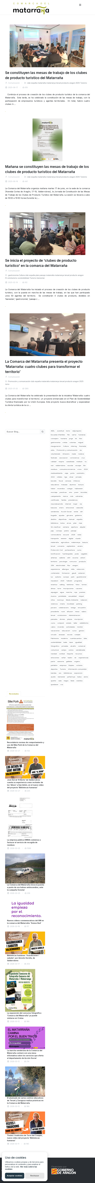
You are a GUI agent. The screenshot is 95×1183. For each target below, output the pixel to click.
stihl (68, 558)
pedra (66, 531)
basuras (54, 508)
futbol (53, 489)
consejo (59, 531)
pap (52, 531)
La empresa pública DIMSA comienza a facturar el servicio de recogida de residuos (24, 842)
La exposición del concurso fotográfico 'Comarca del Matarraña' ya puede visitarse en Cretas (24, 1015)
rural (63, 611)
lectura (81, 485)
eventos (79, 681)
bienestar (41, 278)
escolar (70, 465)
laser (71, 642)
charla (62, 604)
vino (70, 492)
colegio (70, 489)
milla (72, 569)
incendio (60, 627)
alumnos (73, 485)
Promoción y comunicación (19, 381)
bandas (54, 673)
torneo (84, 585)
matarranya (51, 83)
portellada (62, 596)
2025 (78, 83)
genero (81, 631)
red (52, 465)
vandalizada (80, 650)
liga (65, 477)
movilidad (70, 604)
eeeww (63, 538)
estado (68, 623)
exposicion (78, 673)
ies (81, 450)
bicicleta (84, 492)
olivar (71, 477)
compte (77, 635)
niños (53, 600)
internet (68, 504)
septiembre (71, 546)
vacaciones (55, 631)
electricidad (60, 565)
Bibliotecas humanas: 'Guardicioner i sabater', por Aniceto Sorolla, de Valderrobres (23, 958)
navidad (54, 654)
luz (52, 577)
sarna (74, 435)
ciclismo (79, 665)
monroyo (60, 600)
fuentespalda (67, 554)
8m (84, 465)
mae (80, 523)
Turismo (83, 83)
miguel (80, 442)
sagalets (84, 554)
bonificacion (55, 554)
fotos (78, 585)
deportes (54, 669)
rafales (59, 477)
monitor (80, 627)
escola (69, 635)
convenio (60, 546)
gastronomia (13, 275)
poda (77, 554)
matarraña (42, 83)
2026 (73, 535)
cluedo (78, 538)
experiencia (55, 569)
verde (76, 512)
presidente (55, 611)
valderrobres (60, 465)
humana (64, 438)
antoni (82, 558)
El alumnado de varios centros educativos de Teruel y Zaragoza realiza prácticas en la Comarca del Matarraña (25, 1100)
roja (75, 592)
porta (72, 473)
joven (76, 492)
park (72, 577)
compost (60, 623)
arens (86, 677)
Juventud (60, 431)
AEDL (53, 431)
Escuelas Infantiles (58, 435)
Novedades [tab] (14, 694)
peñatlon (54, 665)
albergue (65, 569)
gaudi (74, 573)
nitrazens (66, 454)
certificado (55, 500)
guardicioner (81, 577)
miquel (81, 596)
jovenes (82, 592)
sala (60, 681)
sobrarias (79, 496)
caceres (79, 588)
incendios (61, 489)
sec (60, 673)
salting (62, 585)
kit (76, 438)
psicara (54, 608)
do (75, 658)
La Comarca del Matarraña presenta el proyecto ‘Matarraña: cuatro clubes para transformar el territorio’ (44, 366)
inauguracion (56, 446)
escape (78, 465)
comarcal (81, 646)
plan (37, 275)
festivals (54, 458)
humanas (82, 435)
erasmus (54, 585)
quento (53, 681)
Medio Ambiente (72, 600)
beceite (54, 481)
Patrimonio (55, 638)
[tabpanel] (25, 923)
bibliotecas (68, 673)
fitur (68, 565)
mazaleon (54, 581)
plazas (69, 619)
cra (61, 684)
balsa (79, 677)
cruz (83, 458)
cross (79, 469)
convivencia (74, 458)
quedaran (54, 684)
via (81, 504)
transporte (55, 538)
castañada (70, 462)
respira (61, 462)
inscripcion (78, 619)
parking (79, 604)
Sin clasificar (56, 527)
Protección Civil (57, 550)
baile (65, 642)
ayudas (61, 515)
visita (79, 535)
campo (63, 650)
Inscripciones (68, 588)
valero (83, 611)
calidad (53, 462)
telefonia (70, 585)
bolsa (62, 523)
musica (53, 596)
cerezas (68, 481)
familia (63, 500)
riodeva (81, 454)
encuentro (82, 608)
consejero (54, 438)
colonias (73, 442)
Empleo (71, 665)
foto (80, 438)
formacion (66, 573)
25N (52, 565)
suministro (80, 473)
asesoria (60, 661)
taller (75, 623)
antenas (54, 558)
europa (66, 577)
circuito (54, 635)
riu (86, 462)
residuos (54, 469)
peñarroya (71, 677)
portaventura (70, 550)
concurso (73, 561)
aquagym (54, 592)
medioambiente (56, 473)
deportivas (63, 519)
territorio (54, 561)
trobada (64, 485)
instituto (79, 462)
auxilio (53, 677)
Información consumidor (77, 669)
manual (71, 519)
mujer (75, 504)
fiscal (61, 481)
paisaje (43, 275)
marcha (69, 592)
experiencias (83, 658)
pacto (53, 661)
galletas (69, 661)
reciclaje (54, 492)
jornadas (65, 646)
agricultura (65, 542)
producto (65, 83)
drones (62, 619)
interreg (74, 446)
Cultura (22, 275)
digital (71, 538)
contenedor (55, 573)
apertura (74, 527)
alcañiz (73, 646)
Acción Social (66, 512)
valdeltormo (84, 623)
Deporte (70, 654)
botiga (73, 608)
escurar (66, 535)
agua (62, 592)
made (74, 454)
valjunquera (76, 431)
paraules (54, 619)
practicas (63, 492)
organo (77, 661)
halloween (79, 489)
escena (75, 558)
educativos (55, 485)
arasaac (62, 635)
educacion (66, 631)
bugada (54, 515)
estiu (52, 450)
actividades (70, 627)
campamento (56, 496)
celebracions (64, 608)
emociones (55, 658)
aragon (72, 83)
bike (85, 638)
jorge (71, 438)
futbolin (69, 581)
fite (68, 435)
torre (59, 588)
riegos (66, 681)
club (29, 83)
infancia (76, 481)
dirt (81, 512)
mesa (77, 611)
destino (53, 519)
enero (61, 508)
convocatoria (56, 535)
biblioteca (54, 523)
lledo (72, 681)
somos (71, 650)
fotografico (55, 646)
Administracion (74, 615)
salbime (62, 558)
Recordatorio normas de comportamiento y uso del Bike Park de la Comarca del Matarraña (25, 745)
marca (65, 496)
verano (80, 546)
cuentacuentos (76, 638)
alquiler (83, 527)
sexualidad (72, 596)
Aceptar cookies (14, 1175)
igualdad (78, 642)
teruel (58, 83)
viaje (66, 473)
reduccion (80, 569)
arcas (69, 523)
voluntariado (55, 454)
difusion (70, 611)
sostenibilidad (23, 278)
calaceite (79, 508)
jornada (78, 477)
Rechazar (34, 1175)
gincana (70, 515)
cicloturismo (12, 278)
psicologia (63, 561)
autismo (58, 577)
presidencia (72, 500)
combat (62, 654)
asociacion (63, 458)
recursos (78, 654)
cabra (53, 627)
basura (85, 542)
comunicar (55, 650)
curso (79, 550)
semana (66, 527)
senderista (55, 512)
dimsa (53, 588)
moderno (64, 638)
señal (63, 658)
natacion (84, 600)
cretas (64, 442)
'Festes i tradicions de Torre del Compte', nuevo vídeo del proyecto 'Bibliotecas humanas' (25, 1138)
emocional (70, 508)
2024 (86, 469)
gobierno (78, 515)
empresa (63, 665)
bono (68, 431)
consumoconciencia (67, 469)
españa (34, 83)
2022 (53, 477)
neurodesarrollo (57, 504)
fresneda (82, 446)
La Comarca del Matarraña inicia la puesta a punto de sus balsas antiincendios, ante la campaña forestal (25, 887)
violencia (54, 604)
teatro (70, 658)
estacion (81, 573)
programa (78, 581)
